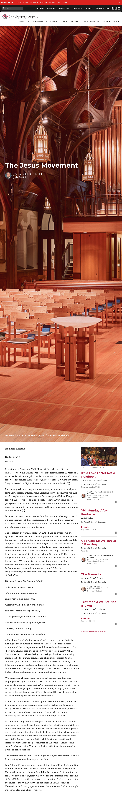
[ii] (23, 510)
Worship (51, 22)
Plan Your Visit (35, 22)
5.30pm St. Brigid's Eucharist (31, 435)
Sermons (64, 22)
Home (22, 22)
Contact (89, 8)
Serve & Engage (90, 22)
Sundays (40, 8)
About (106, 22)
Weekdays (51, 8)
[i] (69, 483)
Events (74, 22)
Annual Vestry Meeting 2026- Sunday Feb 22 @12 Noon (42, 2)
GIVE (116, 22)
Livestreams (65, 8)
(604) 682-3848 (103, 8)
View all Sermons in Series (93, 632)
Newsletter (78, 8)
